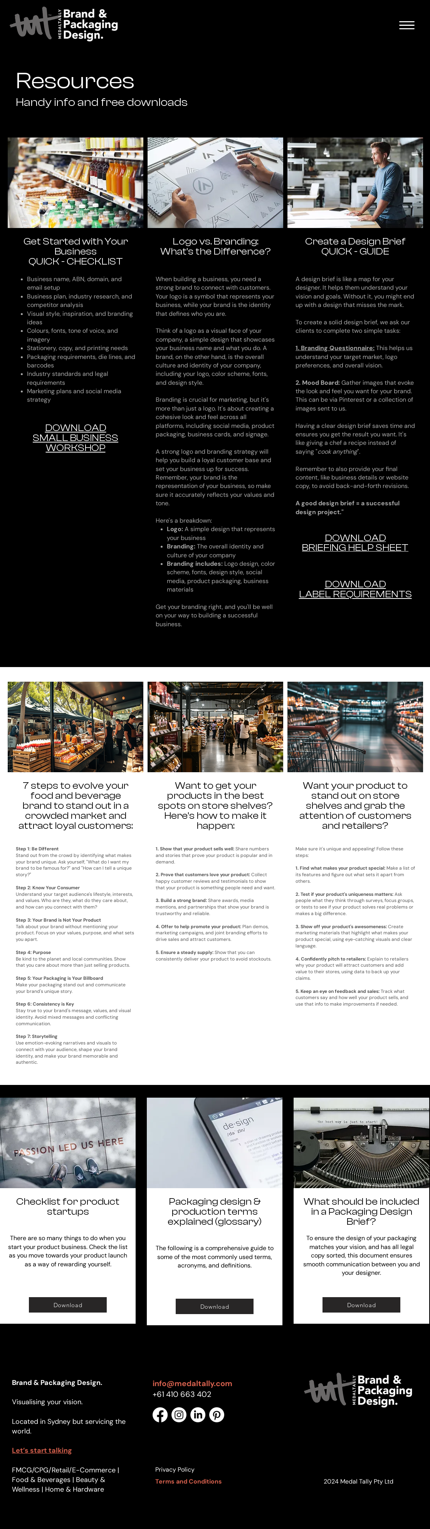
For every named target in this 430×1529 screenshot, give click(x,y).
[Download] (68, 1305)
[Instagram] (178, 1414)
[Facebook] (160, 1414)
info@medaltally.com (192, 1383)
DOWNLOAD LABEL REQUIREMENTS (355, 589)
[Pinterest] (216, 1414)
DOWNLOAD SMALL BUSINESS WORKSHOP (75, 438)
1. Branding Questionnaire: (335, 348)
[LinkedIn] (197, 1414)
